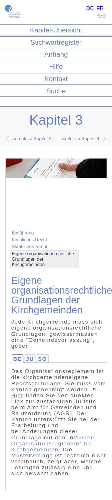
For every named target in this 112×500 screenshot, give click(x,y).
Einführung (23, 233)
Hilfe (56, 66)
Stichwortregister (56, 42)
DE (90, 8)
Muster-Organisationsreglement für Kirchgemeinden (53, 443)
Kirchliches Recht (29, 239)
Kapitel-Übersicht (56, 30)
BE (17, 359)
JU (30, 359)
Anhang (56, 54)
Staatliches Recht (29, 246)
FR (100, 8)
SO (42, 359)
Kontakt (55, 79)
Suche (56, 91)
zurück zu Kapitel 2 (32, 138)
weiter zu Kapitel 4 (80, 138)
